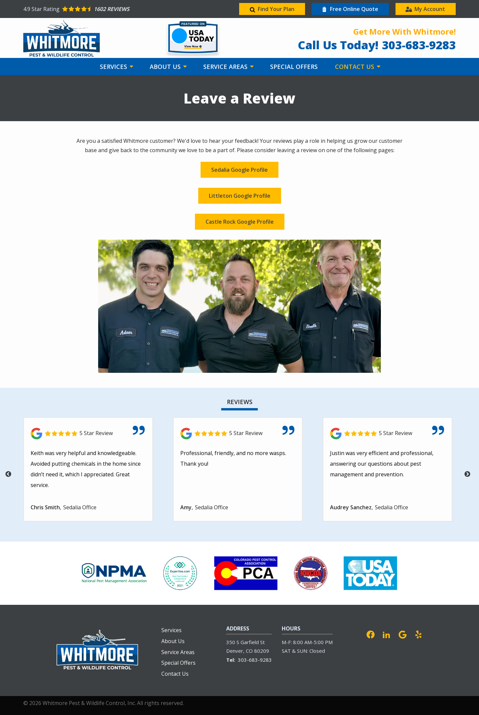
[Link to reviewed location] (88, 433)
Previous (8, 474)
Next (467, 474)
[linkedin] (387, 633)
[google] (402, 633)
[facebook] (371, 633)
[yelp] (418, 633)
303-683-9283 (255, 659)
